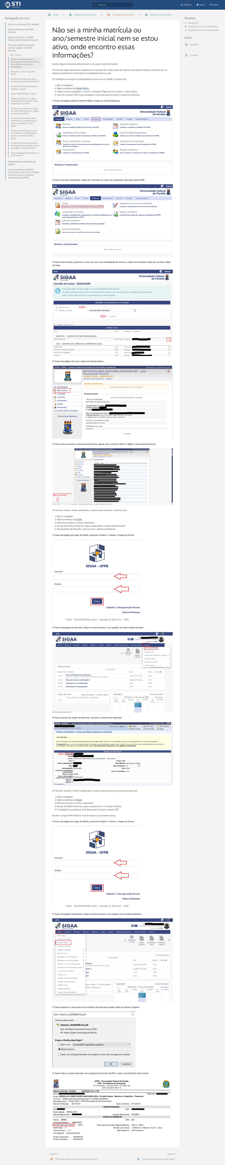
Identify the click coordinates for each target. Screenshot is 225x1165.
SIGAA (79, 519)
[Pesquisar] (95, 5)
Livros (200, 4)
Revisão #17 (192, 23)
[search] (112, 4)
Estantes (186, 4)
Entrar (214, 4)
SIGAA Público (82, 88)
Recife (216, 30)
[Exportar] (202, 55)
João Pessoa (212, 26)
